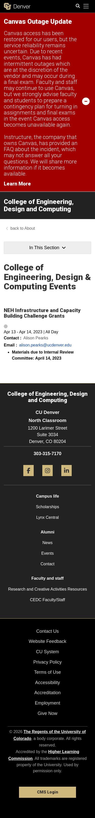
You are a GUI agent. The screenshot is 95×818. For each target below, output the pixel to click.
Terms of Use (47, 672)
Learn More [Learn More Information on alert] (17, 184)
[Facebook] (28, 478)
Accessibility (47, 682)
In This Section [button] (47, 247)
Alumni (47, 532)
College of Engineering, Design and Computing (39, 205)
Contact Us (47, 631)
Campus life (47, 496)
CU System (47, 651)
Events (47, 553)
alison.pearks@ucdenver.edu (45, 345)
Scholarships (47, 507)
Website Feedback (47, 641)
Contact (47, 564)
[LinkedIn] (66, 478)
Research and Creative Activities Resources (47, 589)
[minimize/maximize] (86, 101)
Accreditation (47, 692)
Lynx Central (47, 517)
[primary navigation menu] (86, 6)
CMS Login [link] (47, 792)
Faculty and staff (47, 578)
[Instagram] (47, 478)
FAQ (9, 149)
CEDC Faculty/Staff (47, 600)
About (29, 228)
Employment (47, 703)
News (47, 543)
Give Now (47, 713)
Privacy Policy (47, 662)
